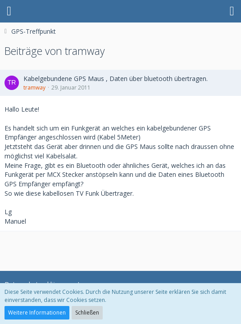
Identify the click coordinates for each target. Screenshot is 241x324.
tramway (34, 87)
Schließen (87, 312)
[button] (9, 11)
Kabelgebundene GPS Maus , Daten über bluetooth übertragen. (115, 78)
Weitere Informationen (37, 312)
